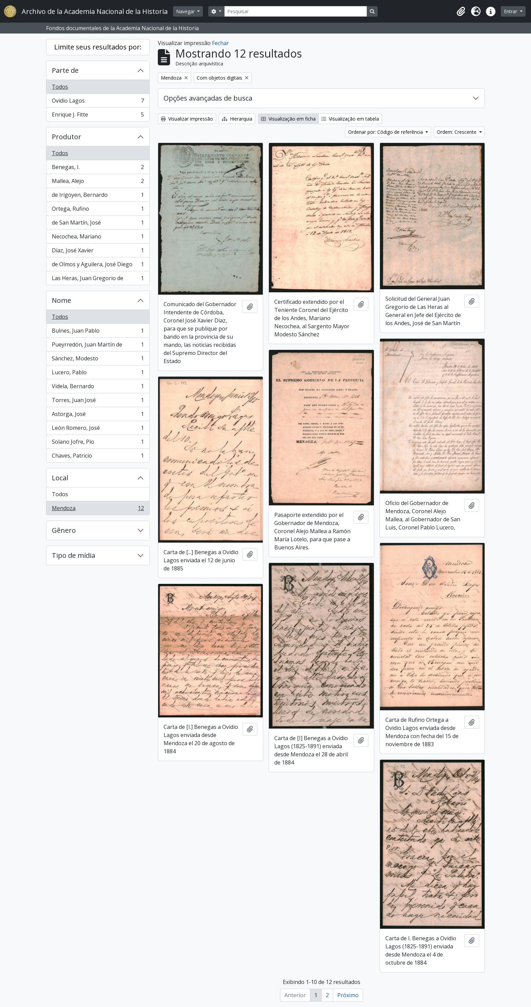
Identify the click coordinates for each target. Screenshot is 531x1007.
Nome (61, 300)
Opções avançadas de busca (208, 98)
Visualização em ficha (288, 119)
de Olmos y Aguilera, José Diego (97, 265)
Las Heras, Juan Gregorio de (97, 279)
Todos (60, 86)
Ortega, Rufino (97, 210)
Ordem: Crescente (457, 132)
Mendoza (97, 509)
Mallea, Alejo (97, 182)
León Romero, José (97, 429)
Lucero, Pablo (97, 373)
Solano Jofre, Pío (97, 443)
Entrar (511, 11)
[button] (460, 11)
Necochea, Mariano (97, 238)
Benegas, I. (97, 168)
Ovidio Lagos (97, 102)
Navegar (186, 11)
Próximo (348, 995)
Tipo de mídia (73, 555)
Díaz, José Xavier (97, 251)
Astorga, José (97, 415)
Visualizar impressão (187, 119)
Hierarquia (237, 119)
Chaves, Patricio (97, 457)
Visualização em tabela (350, 119)
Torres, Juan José (97, 401)
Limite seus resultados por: (98, 46)
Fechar (220, 43)
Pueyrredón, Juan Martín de (97, 346)
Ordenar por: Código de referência (386, 132)
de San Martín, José (97, 224)
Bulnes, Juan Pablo (97, 332)
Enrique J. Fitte (97, 115)
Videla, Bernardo (97, 387)
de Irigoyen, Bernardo (97, 196)
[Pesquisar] (295, 11)
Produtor (66, 136)
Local (60, 477)
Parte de (65, 70)
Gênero (64, 530)
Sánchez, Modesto (97, 359)
